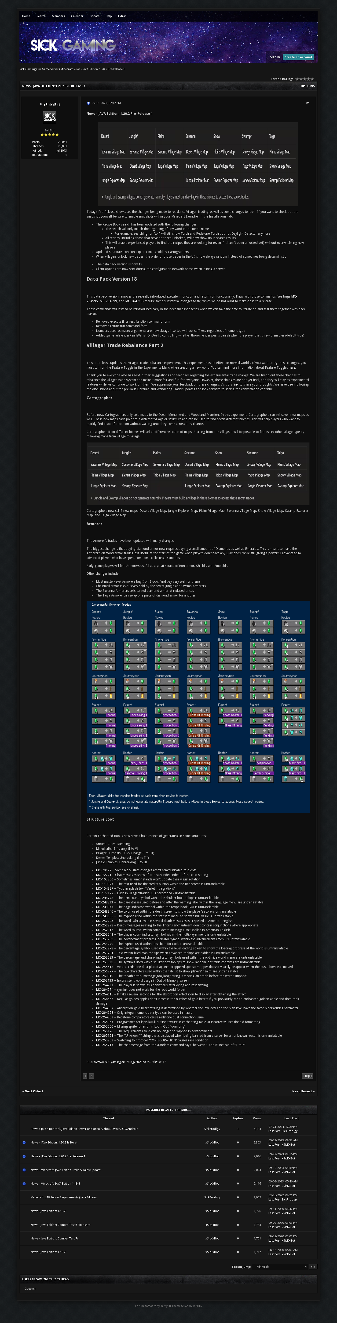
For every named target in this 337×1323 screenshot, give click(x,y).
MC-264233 (104, 985)
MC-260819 (104, 976)
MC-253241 (104, 934)
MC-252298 (104, 925)
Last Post (274, 1131)
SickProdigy (212, 1129)
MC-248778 (104, 898)
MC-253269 (104, 939)
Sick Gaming (27, 69)
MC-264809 (104, 1017)
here (292, 367)
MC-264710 (134, 301)
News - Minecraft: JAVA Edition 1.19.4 (55, 1183)
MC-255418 (104, 967)
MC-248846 (104, 911)
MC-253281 (104, 953)
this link (232, 384)
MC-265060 (104, 1026)
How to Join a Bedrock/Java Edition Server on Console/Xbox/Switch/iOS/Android (84, 1129)
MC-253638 (104, 962)
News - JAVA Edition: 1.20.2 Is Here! (54, 1142)
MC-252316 (104, 930)
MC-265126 (104, 1031)
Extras (122, 16)
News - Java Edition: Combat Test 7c (54, 1238)
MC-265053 (104, 1022)
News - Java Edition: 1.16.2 (48, 1211)
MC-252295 (104, 921)
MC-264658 (104, 1012)
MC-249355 (104, 916)
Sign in (275, 57)
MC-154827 (104, 888)
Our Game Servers (48, 69)
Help (109, 16)
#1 (308, 103)
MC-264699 (108, 301)
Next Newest (302, 1091)
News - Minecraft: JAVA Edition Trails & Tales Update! (66, 1170)
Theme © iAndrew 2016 (187, 1306)
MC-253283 (104, 957)
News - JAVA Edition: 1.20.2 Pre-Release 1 (58, 1156)
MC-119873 (104, 884)
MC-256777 (104, 971)
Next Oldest (34, 1091)
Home (26, 16)
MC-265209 (104, 1040)
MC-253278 (104, 948)
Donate (94, 16)
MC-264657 (104, 1008)
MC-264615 (104, 994)
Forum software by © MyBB (153, 1306)
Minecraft (67, 69)
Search (41, 16)
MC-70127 (103, 870)
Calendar (77, 16)
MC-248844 (104, 907)
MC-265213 (104, 1045)
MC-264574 (104, 989)
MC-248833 (104, 902)
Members (58, 16)
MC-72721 (103, 875)
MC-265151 (104, 1035)
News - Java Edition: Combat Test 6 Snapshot (60, 1225)
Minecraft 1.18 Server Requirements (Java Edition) (64, 1197)
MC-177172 (104, 893)
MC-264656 (104, 999)
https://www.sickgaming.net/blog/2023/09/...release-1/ (126, 1062)
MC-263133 (104, 980)
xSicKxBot (52, 105)
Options (308, 86)
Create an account (298, 57)
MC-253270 (104, 944)
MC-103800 (104, 879)
